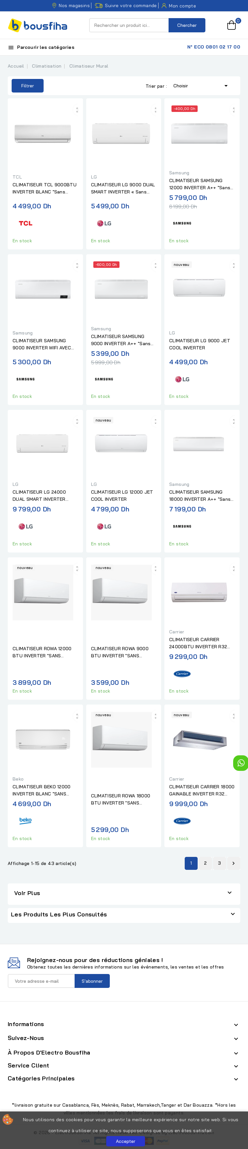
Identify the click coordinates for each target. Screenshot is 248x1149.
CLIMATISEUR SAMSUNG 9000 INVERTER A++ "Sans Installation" (121, 340)
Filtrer (23, 86)
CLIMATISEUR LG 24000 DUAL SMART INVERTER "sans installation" (39, 496)
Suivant (233, 863)
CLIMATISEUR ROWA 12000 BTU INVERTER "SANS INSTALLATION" (42, 652)
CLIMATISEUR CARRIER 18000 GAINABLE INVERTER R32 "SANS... (202, 790)
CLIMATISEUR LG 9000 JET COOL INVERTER (199, 344)
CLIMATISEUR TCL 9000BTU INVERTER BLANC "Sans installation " (45, 188)
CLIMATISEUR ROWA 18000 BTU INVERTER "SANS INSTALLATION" (120, 799)
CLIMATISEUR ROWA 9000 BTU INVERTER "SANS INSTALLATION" (120, 652)
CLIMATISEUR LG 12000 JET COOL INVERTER (122, 495)
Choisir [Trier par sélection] (201, 85)
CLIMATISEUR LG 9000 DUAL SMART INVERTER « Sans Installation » (123, 188)
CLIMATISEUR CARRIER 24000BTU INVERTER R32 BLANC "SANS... (198, 643)
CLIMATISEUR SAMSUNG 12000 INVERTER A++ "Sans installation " (199, 184)
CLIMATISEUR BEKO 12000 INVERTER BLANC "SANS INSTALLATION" (42, 790)
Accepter (125, 1141)
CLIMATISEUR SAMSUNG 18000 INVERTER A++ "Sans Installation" (200, 496)
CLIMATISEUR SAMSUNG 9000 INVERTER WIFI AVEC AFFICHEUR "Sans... (42, 344)
